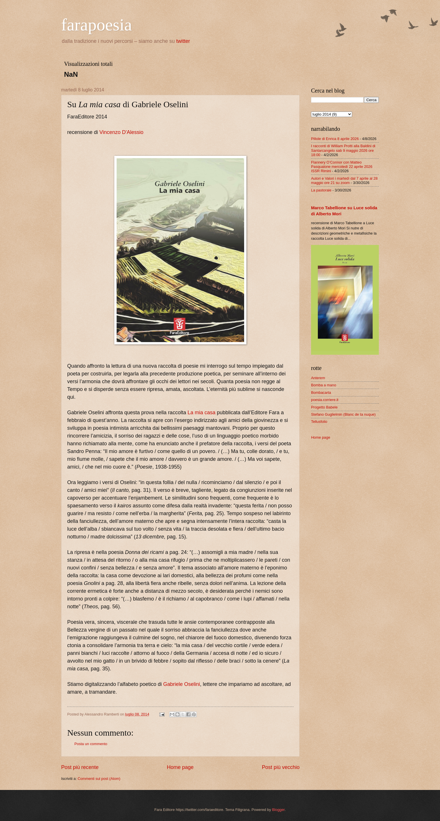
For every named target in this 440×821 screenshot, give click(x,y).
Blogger (278, 809)
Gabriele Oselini (181, 684)
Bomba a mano (323, 385)
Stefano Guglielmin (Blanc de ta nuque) (343, 414)
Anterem (318, 378)
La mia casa (201, 412)
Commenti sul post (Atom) (99, 778)
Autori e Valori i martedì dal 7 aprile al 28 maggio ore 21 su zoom (344, 180)
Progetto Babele (324, 407)
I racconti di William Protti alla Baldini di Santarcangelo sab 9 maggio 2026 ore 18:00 (343, 150)
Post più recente (80, 767)
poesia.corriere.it (324, 400)
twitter (183, 41)
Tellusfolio (319, 421)
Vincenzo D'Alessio (121, 132)
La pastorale (321, 190)
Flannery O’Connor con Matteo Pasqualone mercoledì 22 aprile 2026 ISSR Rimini (341, 166)
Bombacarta (321, 392)
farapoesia (96, 24)
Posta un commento (90, 744)
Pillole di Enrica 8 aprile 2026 (335, 139)
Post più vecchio (281, 767)
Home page (180, 767)
